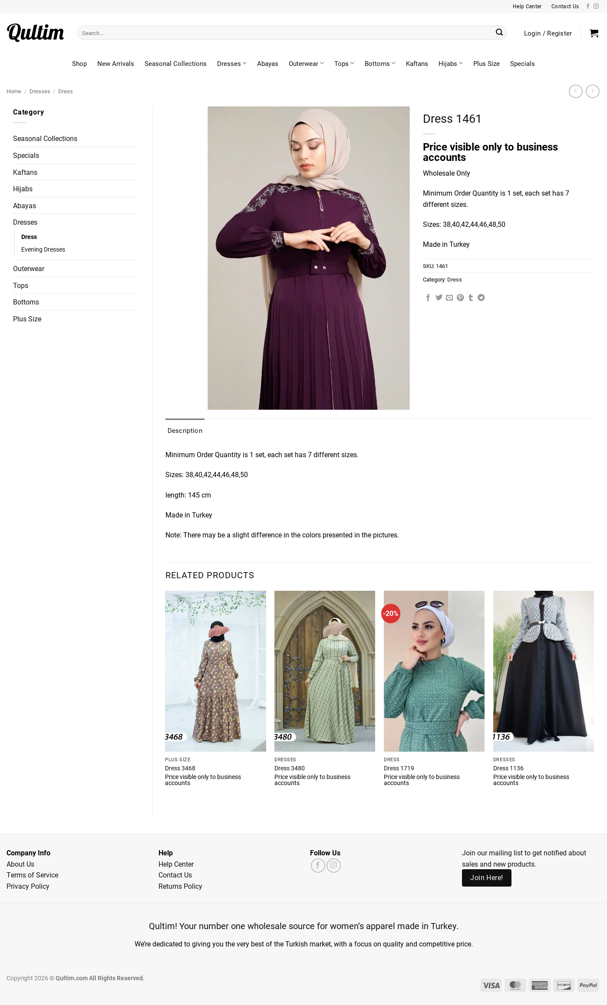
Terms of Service (32, 874)
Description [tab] (185, 430)
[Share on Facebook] (428, 298)
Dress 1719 (399, 768)
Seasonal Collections (176, 63)
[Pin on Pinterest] (460, 298)
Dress (65, 91)
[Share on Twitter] (438, 298)
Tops (344, 63)
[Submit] (499, 33)
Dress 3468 (180, 768)
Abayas (267, 63)
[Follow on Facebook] (588, 6)
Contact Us (175, 874)
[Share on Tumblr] (470, 298)
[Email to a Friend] (449, 298)
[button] (594, 33)
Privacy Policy (28, 885)
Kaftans (417, 63)
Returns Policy (180, 885)
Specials (522, 63)
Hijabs (451, 63)
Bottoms (380, 63)
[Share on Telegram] (481, 298)
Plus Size (486, 63)
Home (14, 91)
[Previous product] (592, 91)
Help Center (176, 863)
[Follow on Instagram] (596, 6)
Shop (79, 63)
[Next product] (575, 91)
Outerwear (306, 63)
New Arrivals (115, 63)
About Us (20, 863)
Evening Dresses (43, 249)
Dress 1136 (508, 768)
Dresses (232, 63)
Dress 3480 (289, 768)
